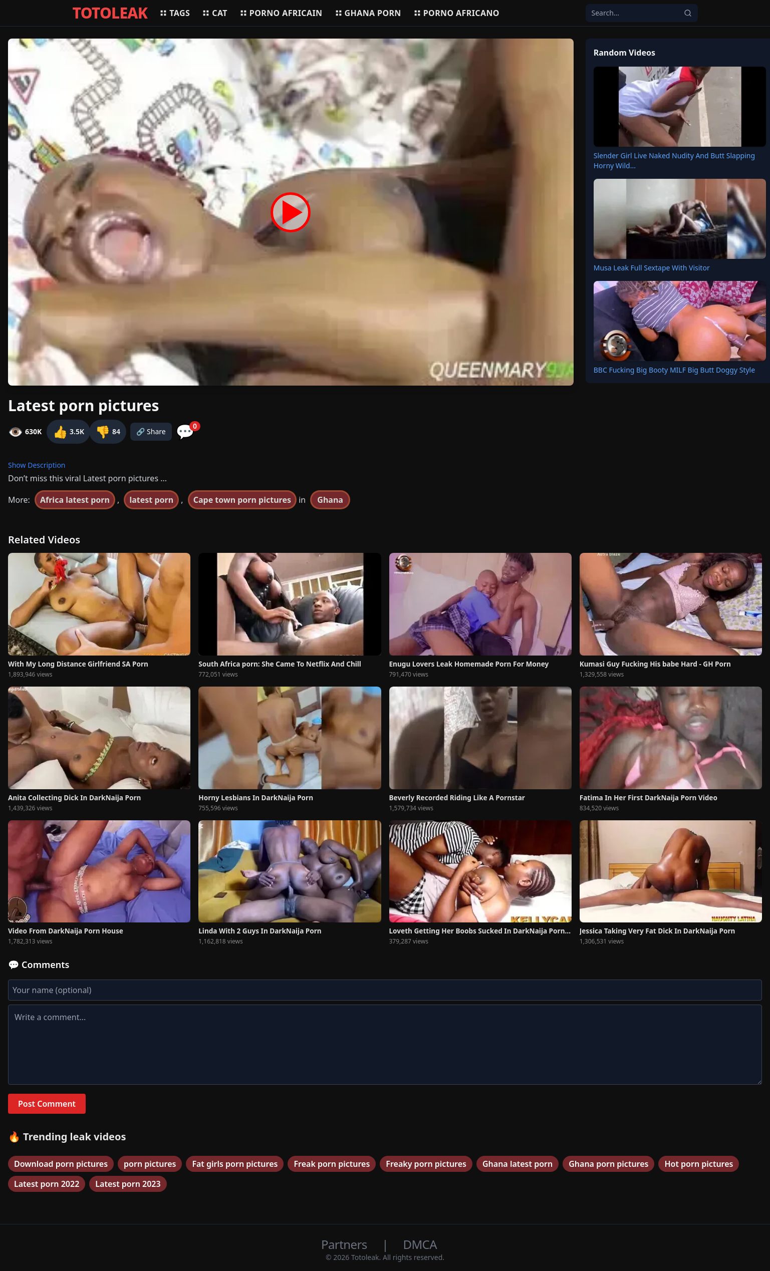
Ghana (330, 499)
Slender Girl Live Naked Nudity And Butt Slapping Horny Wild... (674, 160)
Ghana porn (368, 13)
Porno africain (281, 13)
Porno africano (456, 13)
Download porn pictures (61, 1163)
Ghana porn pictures (608, 1163)
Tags (174, 13)
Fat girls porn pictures (235, 1163)
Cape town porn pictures (242, 499)
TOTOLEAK (110, 13)
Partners (345, 1244)
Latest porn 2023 (127, 1183)
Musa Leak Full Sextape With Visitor (652, 267)
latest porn (151, 499)
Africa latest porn (75, 499)
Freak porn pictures (332, 1163)
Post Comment (47, 1103)
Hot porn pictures (698, 1163)
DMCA (420, 1244)
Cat (214, 13)
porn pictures (150, 1163)
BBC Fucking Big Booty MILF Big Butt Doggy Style (674, 370)
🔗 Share (151, 431)
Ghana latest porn (517, 1163)
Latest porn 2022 (46, 1183)
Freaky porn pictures (426, 1163)
